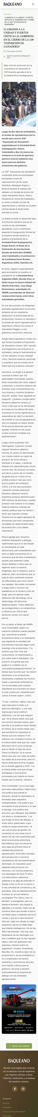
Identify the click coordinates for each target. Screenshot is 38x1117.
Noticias (6, 1103)
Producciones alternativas (14, 1112)
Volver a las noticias (19, 1046)
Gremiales (7, 14)
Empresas (7, 1116)
